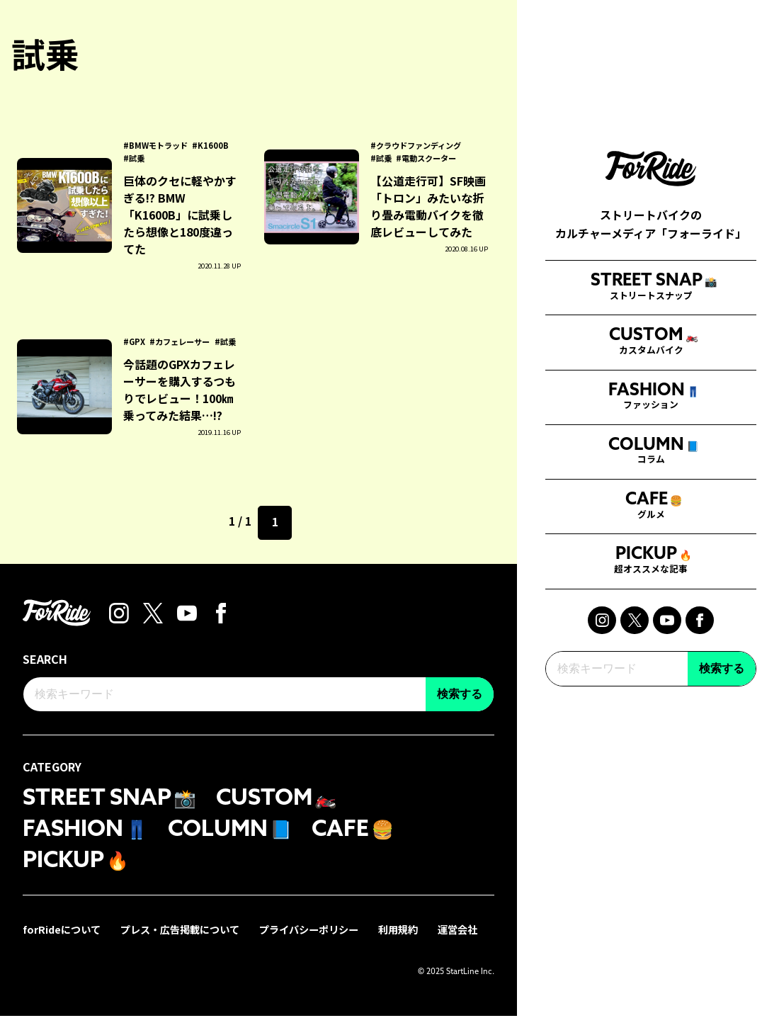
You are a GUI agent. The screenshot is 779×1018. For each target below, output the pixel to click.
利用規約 (398, 931)
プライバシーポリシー (308, 931)
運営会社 (457, 931)
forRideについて (62, 931)
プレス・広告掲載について (179, 931)
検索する (721, 736)
